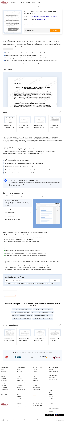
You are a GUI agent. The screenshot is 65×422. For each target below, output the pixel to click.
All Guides (35, 400)
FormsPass (51, 388)
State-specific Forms (37, 391)
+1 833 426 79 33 (37, 405)
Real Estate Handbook (37, 399)
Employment (3, 378)
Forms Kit (35, 392)
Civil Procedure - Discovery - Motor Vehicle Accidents (44, 16)
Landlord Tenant (4, 383)
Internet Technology (21, 382)
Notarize (51, 369)
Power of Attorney (21, 389)
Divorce (2, 374)
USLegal (51, 387)
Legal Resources (36, 374)
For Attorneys (52, 381)
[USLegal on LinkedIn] (25, 406)
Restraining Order (40, 283)
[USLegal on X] (18, 406)
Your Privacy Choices (37, 419)
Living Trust (3, 385)
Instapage (51, 398)
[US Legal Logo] (4, 404)
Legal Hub (35, 369)
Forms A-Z (19, 398)
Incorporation (4, 382)
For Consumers (52, 377)
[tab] (17, 203)
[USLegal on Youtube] (29, 406)
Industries (35, 385)
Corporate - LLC (20, 374)
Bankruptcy (3, 371)
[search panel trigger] (63, 2)
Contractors (3, 373)
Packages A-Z (4, 394)
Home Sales (3, 376)
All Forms (19, 396)
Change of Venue (50, 283)
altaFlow (51, 394)
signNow (51, 392)
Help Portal (35, 373)
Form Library (19, 400)
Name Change (4, 387)
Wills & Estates (4, 392)
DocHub (51, 396)
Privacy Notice (51, 419)
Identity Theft (4, 380)
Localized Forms (36, 389)
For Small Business (53, 379)
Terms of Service (45, 419)
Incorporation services (54, 371)
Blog (34, 376)
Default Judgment (31, 283)
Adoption (3, 369)
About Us (35, 371)
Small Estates (20, 392)
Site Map (35, 383)
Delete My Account (37, 382)
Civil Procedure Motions (10, 283)
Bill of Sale (19, 373)
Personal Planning (4, 389)
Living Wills (19, 385)
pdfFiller (51, 390)
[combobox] (32, 280)
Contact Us (35, 380)
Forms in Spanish (36, 387)
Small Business (4, 391)
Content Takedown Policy (59, 419)
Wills (18, 394)
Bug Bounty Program (60, 420)
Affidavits (19, 369)
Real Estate (19, 391)
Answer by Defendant (21, 283)
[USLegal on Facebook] (22, 406)
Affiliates (35, 378)
